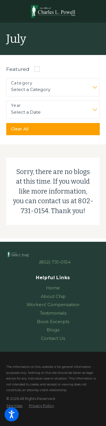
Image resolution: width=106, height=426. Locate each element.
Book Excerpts (53, 321)
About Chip (53, 296)
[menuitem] (52, 288)
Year (16, 105)
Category (22, 83)
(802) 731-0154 (55, 262)
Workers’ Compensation (53, 304)
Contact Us (53, 338)
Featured (17, 69)
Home (53, 288)
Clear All (20, 129)
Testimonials (53, 313)
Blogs (53, 329)
